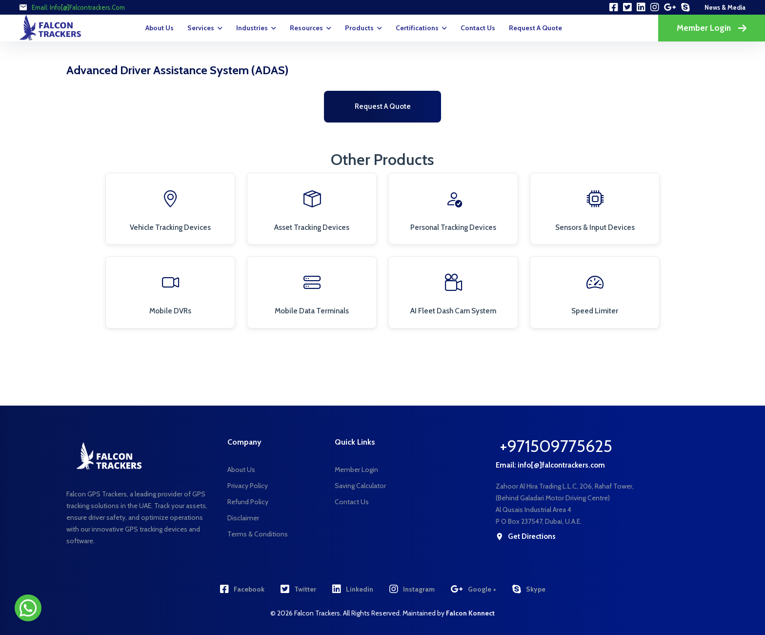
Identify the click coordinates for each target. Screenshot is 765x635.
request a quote (535, 27)
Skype (528, 589)
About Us (159, 27)
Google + (473, 589)
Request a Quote (383, 106)
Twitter (298, 589)
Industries (252, 27)
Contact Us (478, 27)
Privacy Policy (247, 485)
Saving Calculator (360, 485)
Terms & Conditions (257, 534)
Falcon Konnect (470, 613)
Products (359, 27)
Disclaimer (243, 517)
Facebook (242, 589)
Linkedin (352, 589)
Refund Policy (247, 501)
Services (200, 27)
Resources (306, 27)
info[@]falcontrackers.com (87, 7)
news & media (725, 7)
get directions (526, 536)
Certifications (417, 27)
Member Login (711, 28)
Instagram (412, 589)
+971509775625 (556, 446)
